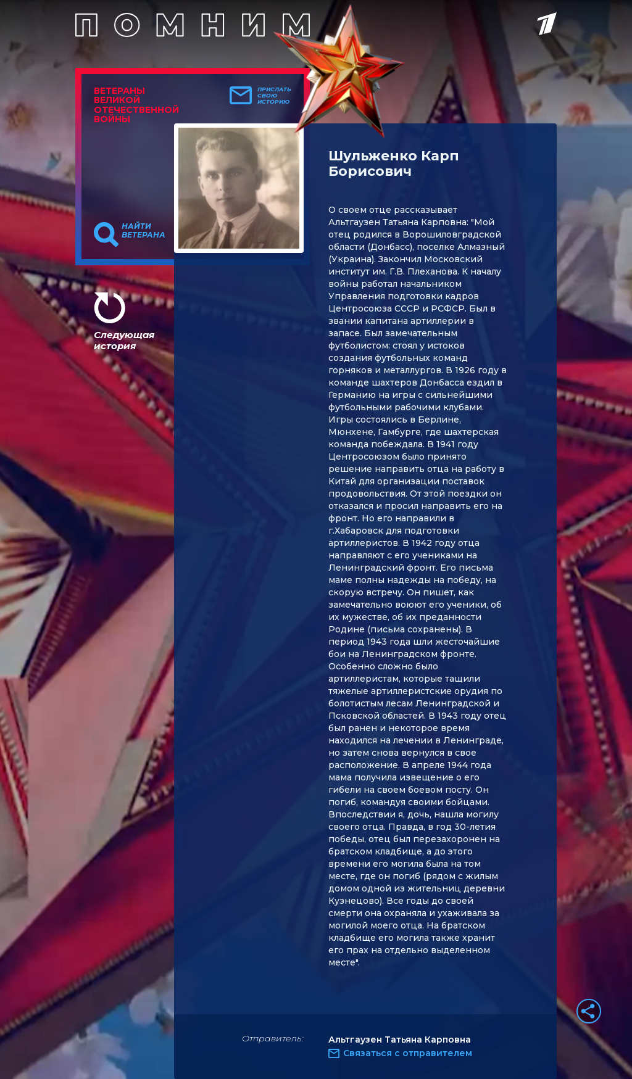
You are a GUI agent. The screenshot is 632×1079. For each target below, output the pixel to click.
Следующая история (124, 340)
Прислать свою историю (274, 95)
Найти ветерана (143, 230)
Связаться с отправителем (407, 1053)
